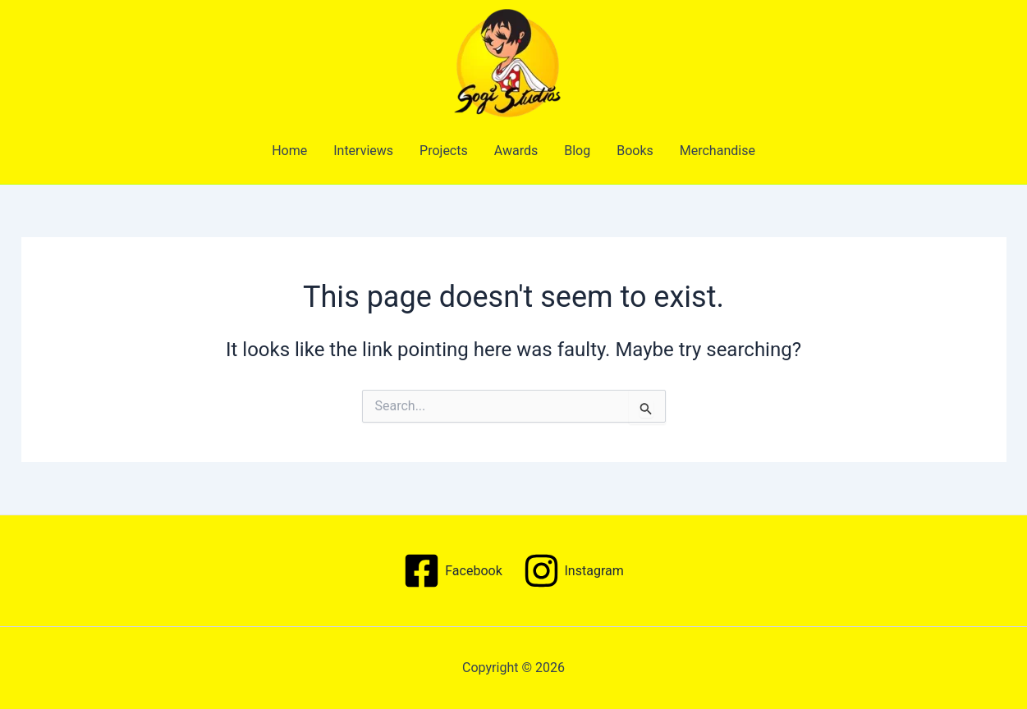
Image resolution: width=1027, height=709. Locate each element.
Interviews (363, 150)
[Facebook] (452, 570)
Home (289, 150)
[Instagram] (573, 570)
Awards (516, 150)
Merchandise (717, 150)
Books (635, 150)
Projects (444, 150)
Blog (577, 150)
